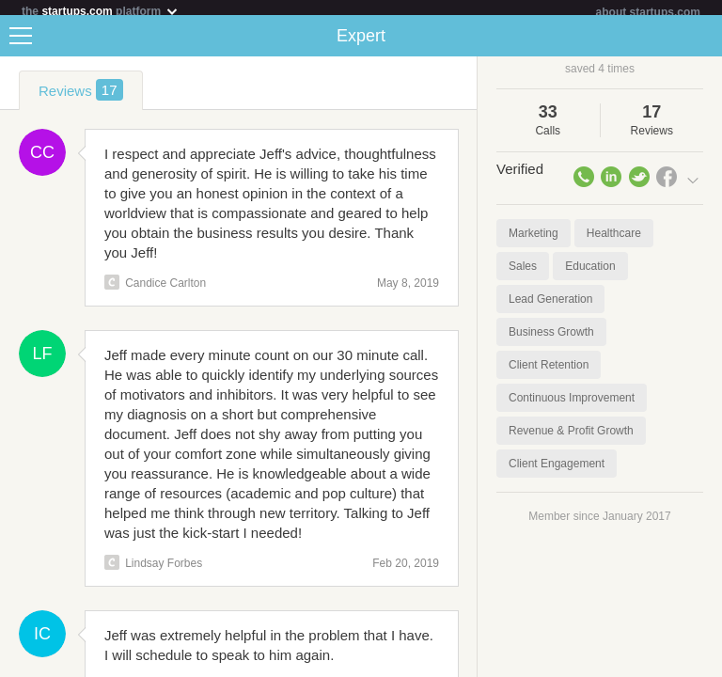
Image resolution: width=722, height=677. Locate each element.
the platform (101, 11)
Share (703, 43)
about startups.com (648, 12)
